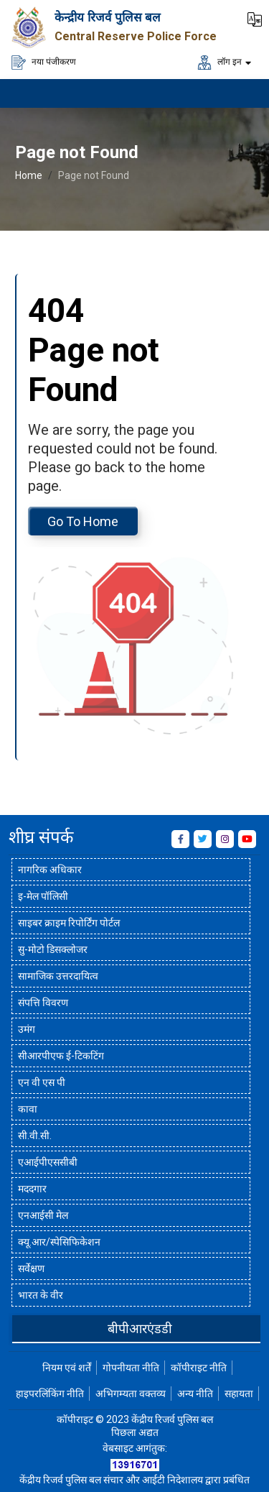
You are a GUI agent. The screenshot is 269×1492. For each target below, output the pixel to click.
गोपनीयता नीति (131, 1367)
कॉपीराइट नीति (199, 1367)
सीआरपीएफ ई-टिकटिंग (61, 1056)
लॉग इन (219, 62)
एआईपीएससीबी (47, 1162)
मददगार (32, 1188)
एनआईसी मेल (43, 1215)
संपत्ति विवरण (43, 1002)
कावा (27, 1109)
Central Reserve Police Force (136, 36)
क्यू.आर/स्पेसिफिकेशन (59, 1242)
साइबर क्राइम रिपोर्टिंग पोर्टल (69, 923)
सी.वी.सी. (35, 1135)
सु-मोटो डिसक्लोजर (53, 949)
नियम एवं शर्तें (66, 1367)
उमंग (26, 1029)
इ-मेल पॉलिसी (43, 896)
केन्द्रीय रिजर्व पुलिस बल (108, 17)
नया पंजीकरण (43, 62)
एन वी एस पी (41, 1082)
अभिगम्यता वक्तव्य (130, 1393)
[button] (254, 18)
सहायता (239, 1393)
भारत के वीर (40, 1295)
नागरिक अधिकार (50, 869)
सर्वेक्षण (31, 1268)
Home (28, 175)
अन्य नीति (195, 1393)
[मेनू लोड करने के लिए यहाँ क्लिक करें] (240, 93)
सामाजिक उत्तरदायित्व (58, 976)
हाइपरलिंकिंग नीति (50, 1393)
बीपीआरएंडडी (140, 1328)
